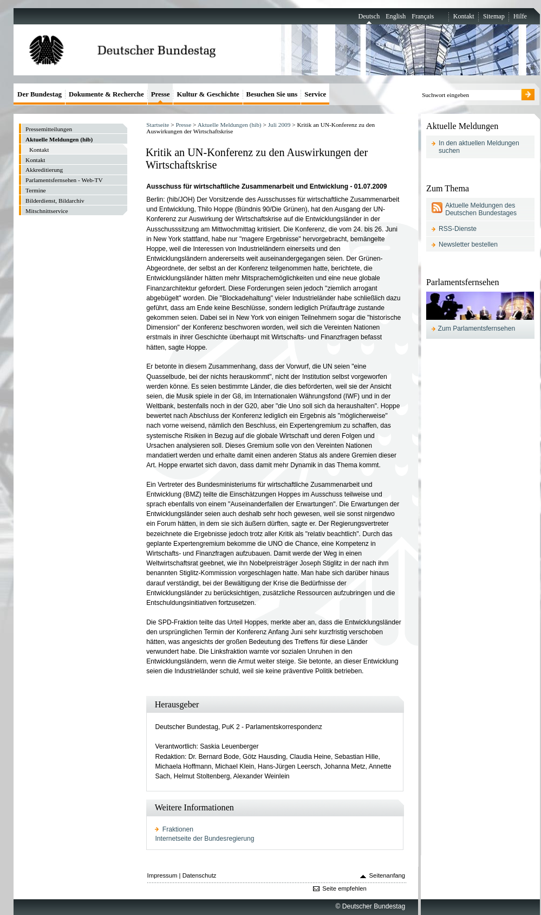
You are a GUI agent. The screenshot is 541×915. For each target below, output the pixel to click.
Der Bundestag (39, 94)
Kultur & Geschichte (208, 94)
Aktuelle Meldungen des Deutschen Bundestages (481, 209)
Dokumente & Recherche (106, 94)
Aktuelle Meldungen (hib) (230, 124)
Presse (183, 124)
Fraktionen (177, 829)
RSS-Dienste (458, 229)
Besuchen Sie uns (272, 94)
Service (315, 94)
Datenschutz (199, 875)
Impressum (162, 875)
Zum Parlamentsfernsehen (477, 328)
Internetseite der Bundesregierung (204, 838)
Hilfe (520, 16)
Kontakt (463, 16)
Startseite (157, 124)
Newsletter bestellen (468, 244)
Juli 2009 (279, 124)
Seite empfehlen (344, 888)
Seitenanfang (387, 875)
